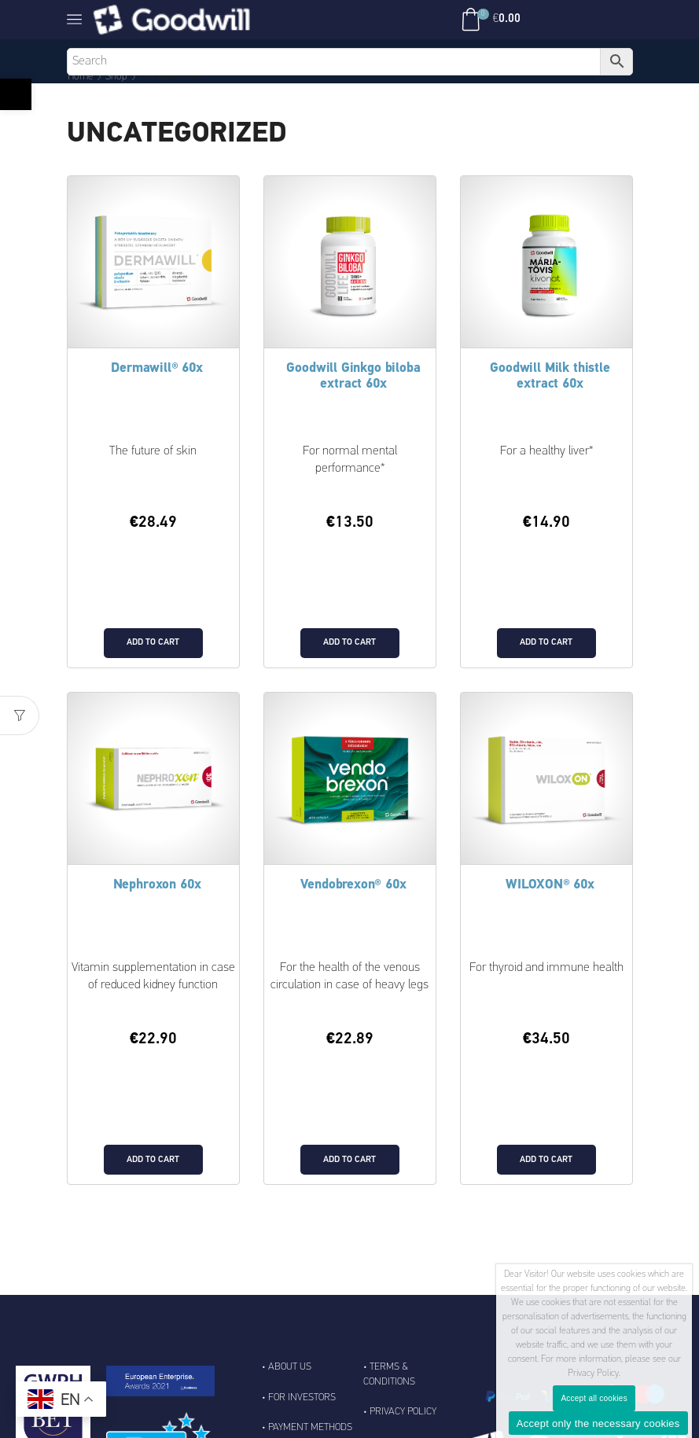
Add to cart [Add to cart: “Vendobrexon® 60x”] (349, 1181)
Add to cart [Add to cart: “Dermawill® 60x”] (153, 654)
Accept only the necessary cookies (598, 1423)
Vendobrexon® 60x (353, 896)
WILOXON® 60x (550, 896)
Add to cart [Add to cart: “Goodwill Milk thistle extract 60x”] (546, 654)
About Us (289, 1390)
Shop (119, 77)
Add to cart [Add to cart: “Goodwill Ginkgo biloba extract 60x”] (349, 654)
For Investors (302, 1420)
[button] (15, 94)
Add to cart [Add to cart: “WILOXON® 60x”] (546, 1181)
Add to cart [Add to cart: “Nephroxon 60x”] (153, 1181)
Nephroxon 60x (157, 896)
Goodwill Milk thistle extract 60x (550, 376)
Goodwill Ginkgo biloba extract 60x (353, 376)
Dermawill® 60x (157, 368)
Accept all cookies (594, 1398)
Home (81, 77)
